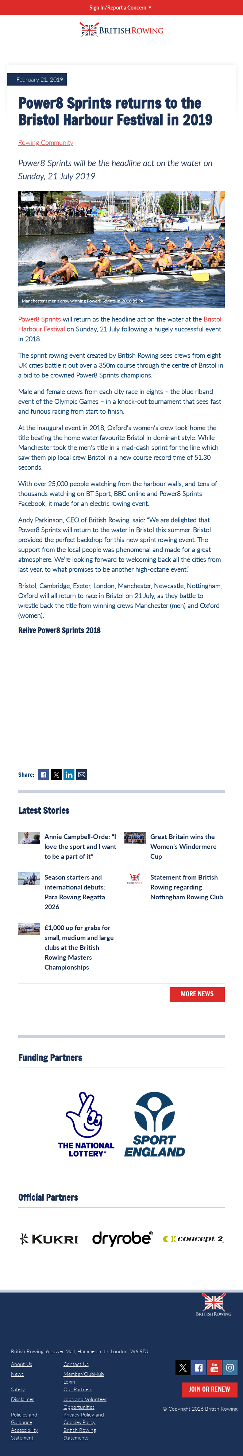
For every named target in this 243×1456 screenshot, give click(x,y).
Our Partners (77, 1389)
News (17, 1374)
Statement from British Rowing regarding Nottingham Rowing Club (186, 887)
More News (197, 994)
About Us (21, 1364)
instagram (230, 1367)
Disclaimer (22, 1399)
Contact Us (76, 1364)
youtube (214, 1367)
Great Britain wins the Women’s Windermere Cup (183, 846)
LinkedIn (68, 774)
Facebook (43, 774)
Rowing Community (45, 142)
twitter (183, 1367)
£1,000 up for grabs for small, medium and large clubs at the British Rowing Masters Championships (79, 947)
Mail (81, 774)
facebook (198, 1367)
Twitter (56, 774)
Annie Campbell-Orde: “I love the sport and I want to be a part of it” (80, 846)
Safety (18, 1389)
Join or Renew (209, 1390)
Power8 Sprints (39, 319)
